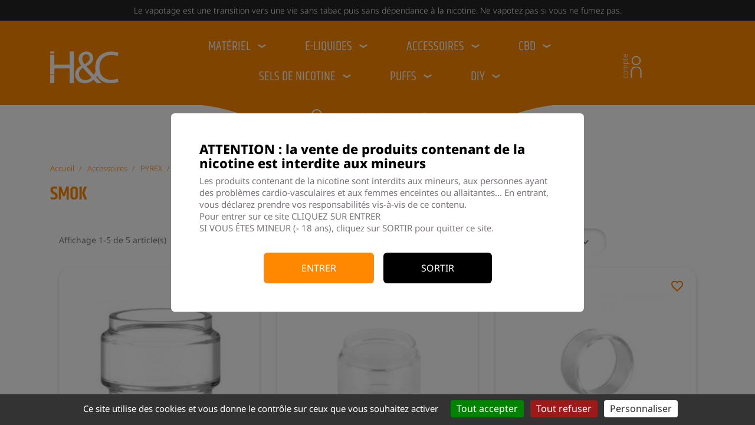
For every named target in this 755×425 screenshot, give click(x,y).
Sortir (437, 267)
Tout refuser (564, 408)
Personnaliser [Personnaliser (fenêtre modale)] (641, 408)
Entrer (318, 267)
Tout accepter (487, 408)
